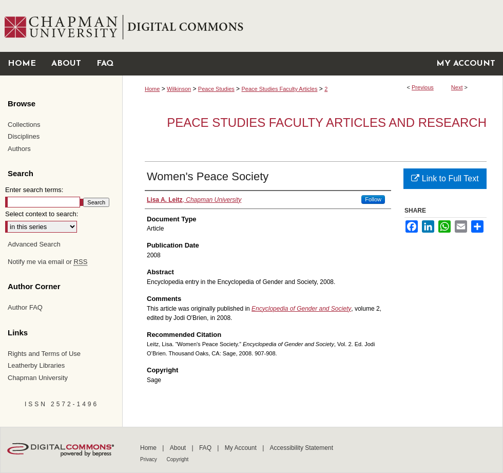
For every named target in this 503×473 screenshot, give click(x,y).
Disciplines (24, 136)
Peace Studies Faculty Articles (279, 89)
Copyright (178, 459)
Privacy (149, 459)
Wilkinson (179, 89)
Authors (19, 149)
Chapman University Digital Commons (312, 26)
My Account (241, 447)
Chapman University (38, 378)
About (179, 447)
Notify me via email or (47, 262)
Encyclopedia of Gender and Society (301, 308)
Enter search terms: (34, 190)
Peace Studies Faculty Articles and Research (327, 122)
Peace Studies (216, 89)
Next (457, 87)
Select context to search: (41, 214)
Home (152, 89)
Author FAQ (25, 307)
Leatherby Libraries (36, 365)
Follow (373, 199)
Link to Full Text (444, 178)
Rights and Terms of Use (44, 353)
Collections (24, 124)
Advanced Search (34, 244)
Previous (423, 87)
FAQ (206, 447)
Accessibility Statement (301, 447)
